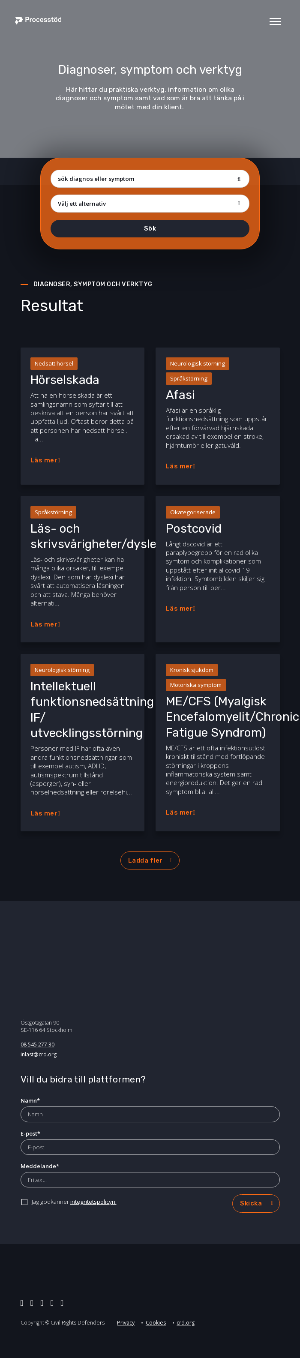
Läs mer (44, 460)
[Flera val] (150, 203)
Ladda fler (145, 860)
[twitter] (22, 1302)
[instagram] (52, 1302)
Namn (30, 1100)
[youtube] (62, 1302)
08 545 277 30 (37, 1044)
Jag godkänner (74, 1201)
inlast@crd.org (39, 1054)
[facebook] (42, 1302)
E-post (30, 1133)
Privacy (126, 1322)
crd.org (186, 1322)
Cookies (156, 1322)
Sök (150, 228)
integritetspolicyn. (93, 1201)
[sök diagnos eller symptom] (150, 178)
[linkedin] (31, 1302)
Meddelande (40, 1166)
